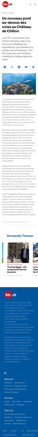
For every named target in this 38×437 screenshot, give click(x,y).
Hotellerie (8, 382)
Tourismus (8, 385)
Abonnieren (9, 420)
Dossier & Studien (11, 392)
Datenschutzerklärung (32, 431)
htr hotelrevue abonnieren (14, 414)
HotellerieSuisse (19, 423)
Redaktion (8, 417)
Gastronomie (19, 382)
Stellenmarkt (9, 404)
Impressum (13, 431)
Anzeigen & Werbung (22, 417)
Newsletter (16, 401)
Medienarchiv (21, 420)
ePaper (7, 401)
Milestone (21, 404)
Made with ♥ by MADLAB (28, 435)
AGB (22, 431)
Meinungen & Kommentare (15, 389)
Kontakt (7, 423)
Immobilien (27, 401)
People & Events (21, 385)
